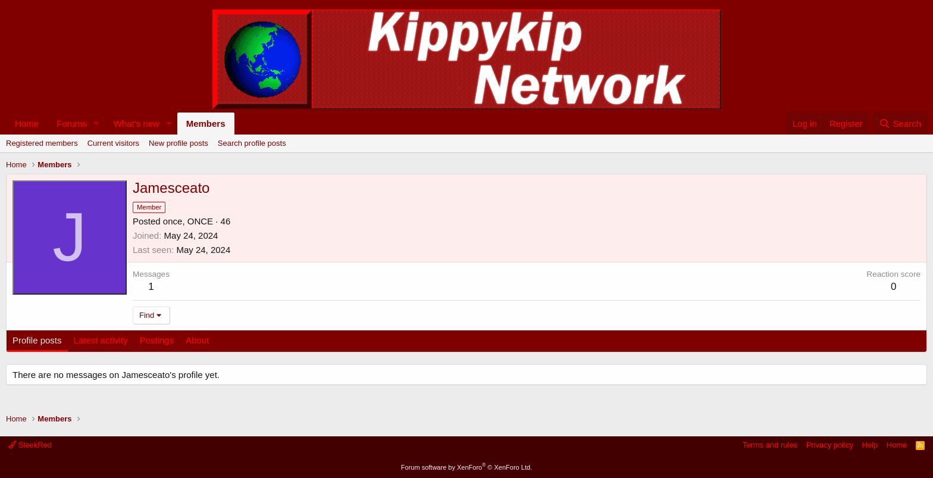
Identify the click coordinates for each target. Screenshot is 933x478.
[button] (96, 124)
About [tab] (197, 340)
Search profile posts (252, 143)
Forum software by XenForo (466, 467)
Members (206, 123)
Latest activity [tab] (101, 340)
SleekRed (30, 444)
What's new (136, 123)
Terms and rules (770, 444)
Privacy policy (829, 444)
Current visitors (113, 143)
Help (870, 444)
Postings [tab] (156, 340)
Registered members (42, 143)
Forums (72, 123)
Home (27, 123)
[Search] (900, 124)
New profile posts (178, 143)
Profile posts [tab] (37, 340)
